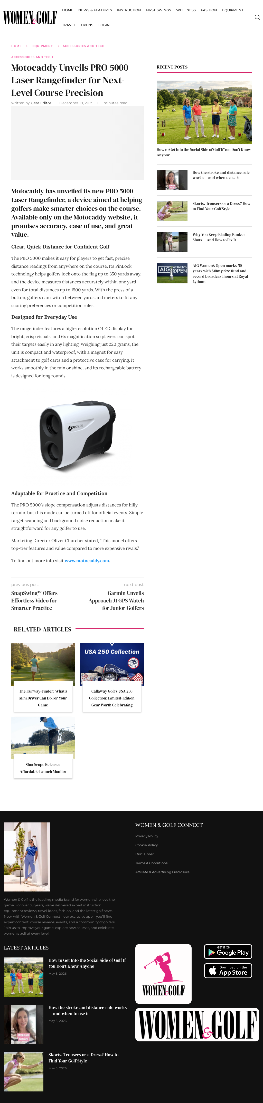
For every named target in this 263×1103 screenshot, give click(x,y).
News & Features (95, 10)
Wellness (186, 10)
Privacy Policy (146, 836)
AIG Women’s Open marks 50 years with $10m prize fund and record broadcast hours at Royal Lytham (220, 273)
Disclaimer (144, 854)
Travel (69, 25)
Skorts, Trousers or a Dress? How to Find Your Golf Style (221, 206)
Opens (87, 25)
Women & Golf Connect (169, 825)
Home (67, 10)
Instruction (129, 10)
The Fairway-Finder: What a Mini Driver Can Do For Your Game (43, 698)
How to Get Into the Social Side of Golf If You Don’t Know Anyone (204, 152)
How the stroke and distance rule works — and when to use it (221, 175)
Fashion (209, 10)
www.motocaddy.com (87, 560)
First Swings (158, 10)
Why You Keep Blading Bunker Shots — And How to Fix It (219, 237)
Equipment (232, 10)
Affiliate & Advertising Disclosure (162, 872)
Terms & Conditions (151, 863)
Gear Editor (41, 103)
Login (104, 25)
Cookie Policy (146, 845)
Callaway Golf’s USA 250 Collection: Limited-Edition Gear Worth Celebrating (112, 698)
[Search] (257, 17)
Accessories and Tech (84, 46)
